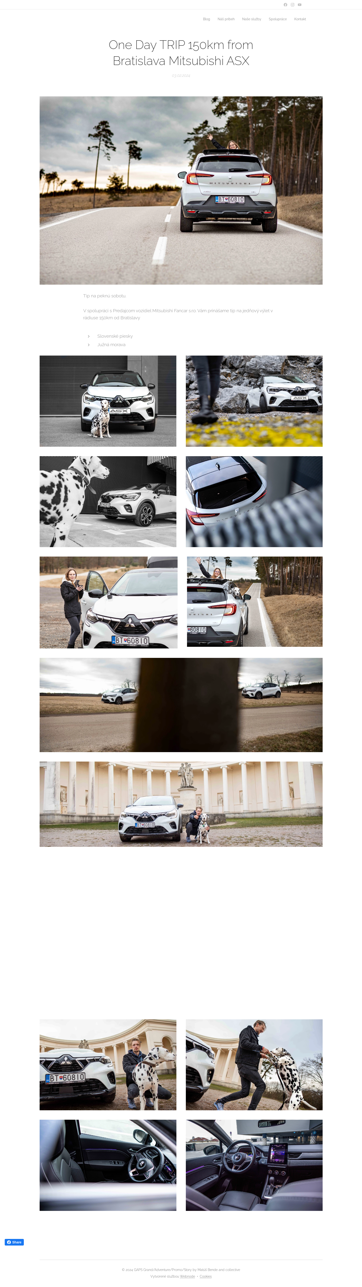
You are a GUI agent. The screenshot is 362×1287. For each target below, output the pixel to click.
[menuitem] (201, 19)
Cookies (206, 1276)
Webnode (187, 1276)
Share (14, 1242)
